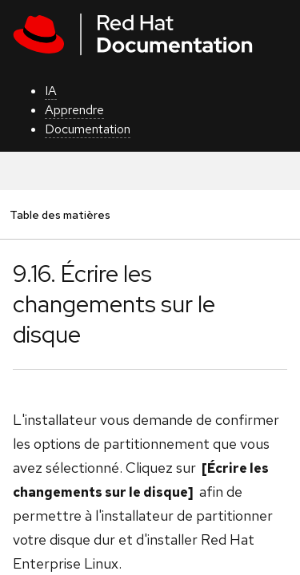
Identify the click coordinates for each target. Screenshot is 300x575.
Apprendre (74, 109)
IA (51, 90)
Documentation (87, 129)
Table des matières (59, 214)
